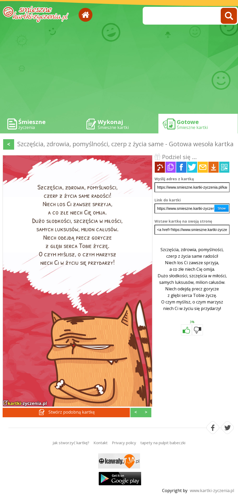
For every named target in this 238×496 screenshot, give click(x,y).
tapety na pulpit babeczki (162, 442)
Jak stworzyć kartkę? (71, 442)
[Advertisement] (119, 70)
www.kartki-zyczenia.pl (212, 490)
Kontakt (100, 442)
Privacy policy (124, 442)
